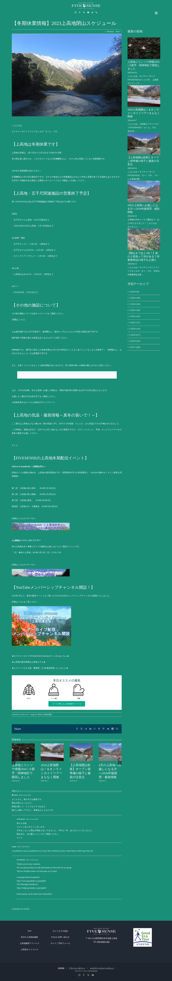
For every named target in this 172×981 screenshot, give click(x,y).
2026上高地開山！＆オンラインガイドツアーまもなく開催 (143, 113)
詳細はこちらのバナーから (23, 518)
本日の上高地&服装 (45, 714)
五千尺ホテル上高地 (23, 220)
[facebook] (80, 12)
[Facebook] (77, 729)
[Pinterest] (103, 729)
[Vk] (108, 729)
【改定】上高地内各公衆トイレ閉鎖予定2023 (39, 375)
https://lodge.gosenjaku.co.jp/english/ (31, 888)
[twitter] (84, 12)
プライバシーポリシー (77, 968)
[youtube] (88, 12)
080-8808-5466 (103, 942)
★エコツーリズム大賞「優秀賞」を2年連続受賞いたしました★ (40, 668)
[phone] (96, 12)
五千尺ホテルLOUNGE (24, 250)
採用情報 (61, 968)
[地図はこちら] (18, 319)
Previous (110, 31)
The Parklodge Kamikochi (27, 884)
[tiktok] (92, 12)
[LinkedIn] (90, 729)
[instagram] (75, 12)
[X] (81, 729)
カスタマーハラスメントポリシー (102, 968)
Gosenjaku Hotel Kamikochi (28, 877)
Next (118, 31)
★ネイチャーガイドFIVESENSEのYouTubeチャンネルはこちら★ (40, 656)
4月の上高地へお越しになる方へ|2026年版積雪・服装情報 (143, 209)
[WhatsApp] (95, 729)
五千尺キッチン (21, 244)
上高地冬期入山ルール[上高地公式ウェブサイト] (33, 402)
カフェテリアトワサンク (24, 256)
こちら (21, 602)
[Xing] (112, 729)
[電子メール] (117, 729)
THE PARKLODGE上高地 (25, 226)
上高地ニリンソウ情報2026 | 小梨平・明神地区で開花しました (143, 65)
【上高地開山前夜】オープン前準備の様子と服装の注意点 (143, 161)
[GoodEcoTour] (142, 929)
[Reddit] (86, 729)
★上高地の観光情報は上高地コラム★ (28, 662)
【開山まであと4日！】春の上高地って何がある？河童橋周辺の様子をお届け (143, 256)
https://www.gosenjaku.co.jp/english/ (31, 881)
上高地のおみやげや (23, 274)
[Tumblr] (99, 729)
